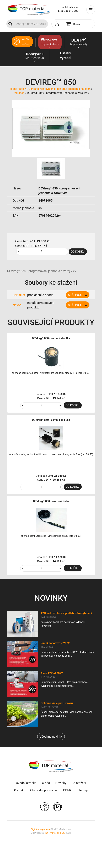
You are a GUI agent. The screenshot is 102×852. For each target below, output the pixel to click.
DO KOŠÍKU (77, 251)
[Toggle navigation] (90, 9)
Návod (17, 305)
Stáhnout (76, 295)
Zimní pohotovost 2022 (55, 643)
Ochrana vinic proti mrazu (57, 703)
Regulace (19, 93)
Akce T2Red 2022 (52, 673)
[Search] (31, 23)
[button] (57, 24)
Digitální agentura (40, 829)
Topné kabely (17, 88)
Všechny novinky (51, 736)
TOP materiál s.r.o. (55, 832)
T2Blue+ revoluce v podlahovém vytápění (66, 613)
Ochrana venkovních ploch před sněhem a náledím (60, 88)
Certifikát (19, 295)
